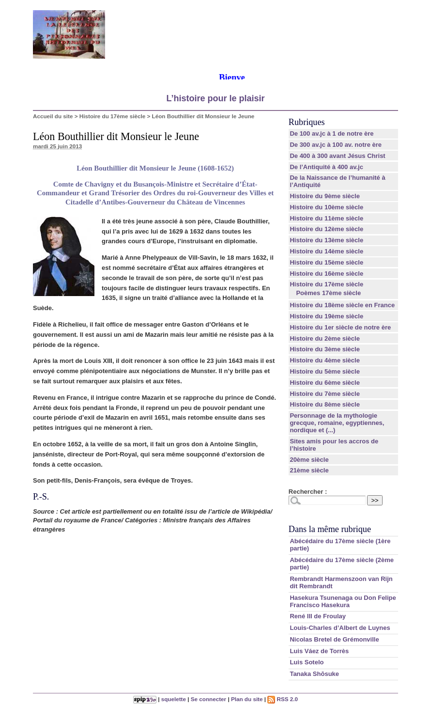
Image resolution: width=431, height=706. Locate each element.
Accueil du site (53, 116)
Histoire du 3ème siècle (325, 349)
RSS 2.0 (282, 699)
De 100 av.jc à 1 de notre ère (331, 133)
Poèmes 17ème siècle (328, 293)
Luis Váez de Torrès (319, 651)
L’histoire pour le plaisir (215, 98)
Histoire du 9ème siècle (325, 196)
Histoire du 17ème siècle (112, 116)
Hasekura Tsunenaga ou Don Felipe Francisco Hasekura (343, 601)
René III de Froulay (318, 616)
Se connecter (208, 699)
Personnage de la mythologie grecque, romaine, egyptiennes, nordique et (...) (337, 423)
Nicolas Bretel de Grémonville (334, 639)
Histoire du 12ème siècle (326, 229)
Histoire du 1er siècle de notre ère (340, 327)
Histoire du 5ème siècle (325, 371)
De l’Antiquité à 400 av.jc (326, 167)
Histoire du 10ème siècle (326, 207)
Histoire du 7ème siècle (325, 393)
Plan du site (247, 699)
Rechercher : (308, 491)
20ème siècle (309, 459)
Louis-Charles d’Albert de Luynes (340, 627)
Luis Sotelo (306, 662)
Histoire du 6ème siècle (325, 382)
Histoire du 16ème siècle (326, 273)
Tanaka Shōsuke (314, 673)
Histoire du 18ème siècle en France (342, 305)
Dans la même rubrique (330, 529)
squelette (173, 699)
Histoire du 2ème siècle (325, 338)
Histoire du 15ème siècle (326, 262)
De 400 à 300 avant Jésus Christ (337, 155)
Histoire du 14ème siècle (326, 251)
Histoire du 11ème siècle (326, 218)
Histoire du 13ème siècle (326, 240)
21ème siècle (309, 470)
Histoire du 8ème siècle (325, 404)
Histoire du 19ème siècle (326, 316)
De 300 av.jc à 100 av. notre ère (336, 144)
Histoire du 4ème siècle (325, 360)
